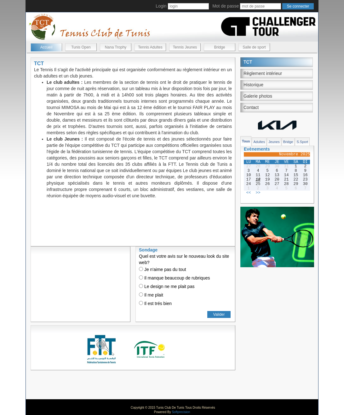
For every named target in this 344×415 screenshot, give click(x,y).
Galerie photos (258, 96)
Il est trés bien (155, 303)
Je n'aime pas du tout (162, 269)
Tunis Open (81, 47)
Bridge (219, 47)
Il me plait (151, 294)
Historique (253, 84)
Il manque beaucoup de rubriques (174, 277)
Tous (246, 141)
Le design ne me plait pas (166, 286)
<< (248, 193)
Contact (251, 107)
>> (257, 193)
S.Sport (302, 142)
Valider (219, 314)
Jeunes (273, 142)
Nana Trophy (116, 47)
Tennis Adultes (150, 47)
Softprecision (181, 412)
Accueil (46, 47)
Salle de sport (254, 47)
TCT (248, 62)
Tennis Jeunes (185, 47)
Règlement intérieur (263, 73)
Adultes (259, 142)
